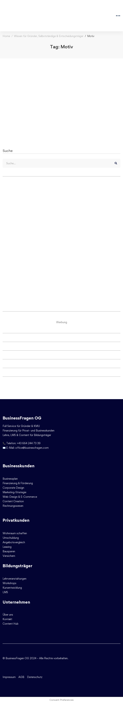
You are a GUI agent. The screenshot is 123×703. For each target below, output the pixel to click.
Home (6, 36)
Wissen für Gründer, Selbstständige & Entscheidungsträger (48, 36)
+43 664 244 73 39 (28, 443)
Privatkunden (16, 520)
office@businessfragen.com (32, 447)
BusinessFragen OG (22, 418)
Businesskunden (18, 465)
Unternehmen (16, 602)
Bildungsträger (17, 565)
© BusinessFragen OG (16, 658)
